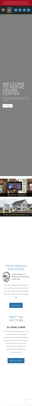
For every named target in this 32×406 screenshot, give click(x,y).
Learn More (7, 105)
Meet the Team (15, 360)
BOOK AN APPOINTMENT (14, 214)
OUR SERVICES (14, 195)
